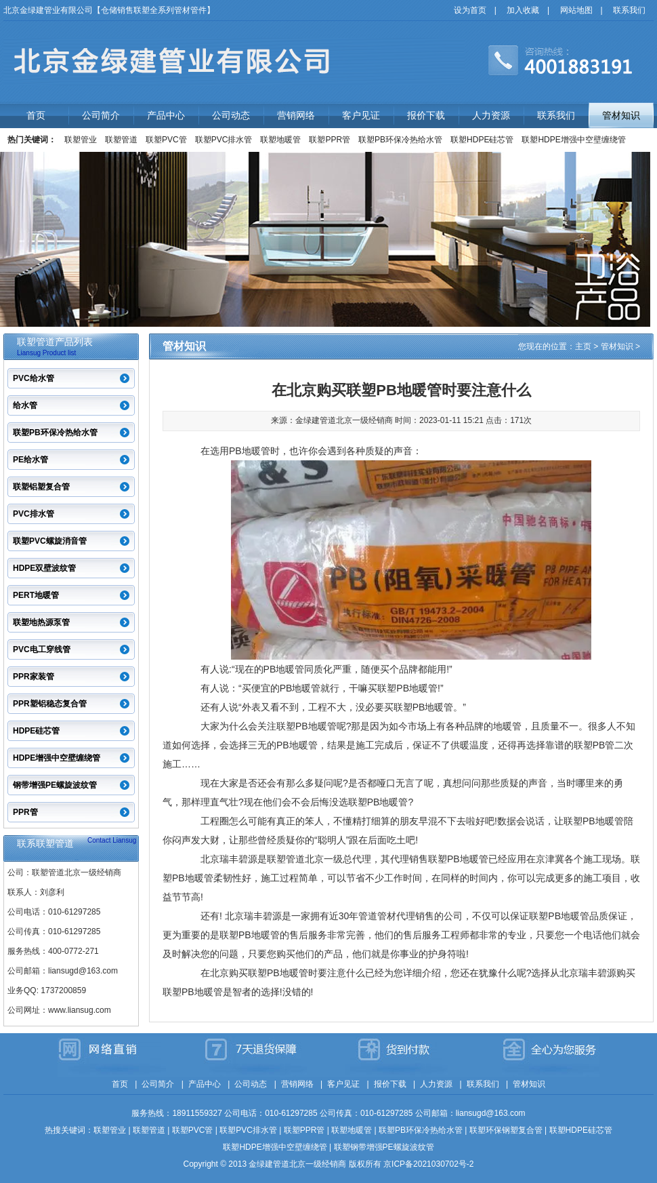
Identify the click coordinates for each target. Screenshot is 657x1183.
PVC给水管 (33, 378)
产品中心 (166, 115)
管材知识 (621, 115)
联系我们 (629, 10)
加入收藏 (523, 10)
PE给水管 (30, 459)
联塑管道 (121, 139)
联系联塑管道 (45, 843)
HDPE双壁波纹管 (44, 568)
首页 (35, 115)
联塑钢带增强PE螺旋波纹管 (384, 1147)
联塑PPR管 (329, 139)
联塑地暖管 (280, 139)
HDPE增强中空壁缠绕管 (56, 758)
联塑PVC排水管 (224, 139)
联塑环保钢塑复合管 (506, 1130)
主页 (583, 346)
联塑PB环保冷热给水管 (400, 139)
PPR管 (25, 812)
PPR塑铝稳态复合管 (50, 703)
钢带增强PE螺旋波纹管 (55, 785)
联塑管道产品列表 (55, 341)
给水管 (25, 405)
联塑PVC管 (166, 139)
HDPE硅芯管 (36, 731)
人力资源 (491, 115)
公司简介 (101, 115)
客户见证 (361, 115)
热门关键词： (31, 139)
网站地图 (576, 10)
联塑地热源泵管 (41, 622)
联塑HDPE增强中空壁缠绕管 (573, 139)
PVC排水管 (33, 514)
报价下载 (426, 115)
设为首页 (470, 10)
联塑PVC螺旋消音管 (50, 541)
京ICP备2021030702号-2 (428, 1164)
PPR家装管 (33, 676)
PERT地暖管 (36, 595)
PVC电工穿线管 (41, 649)
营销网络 (296, 115)
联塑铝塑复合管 (41, 487)
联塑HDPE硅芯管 (481, 139)
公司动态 (231, 115)
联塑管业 (80, 139)
